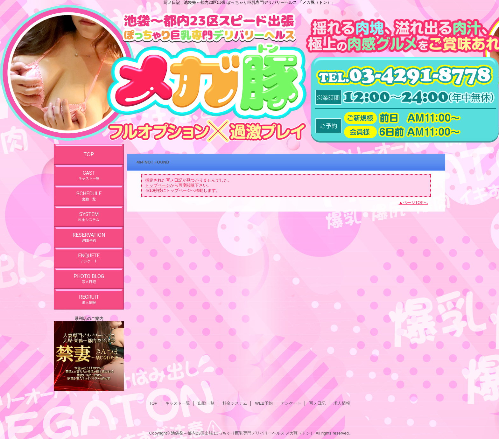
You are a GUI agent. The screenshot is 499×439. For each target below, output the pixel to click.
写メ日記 (317, 403)
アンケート (291, 403)
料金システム (234, 403)
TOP (89, 154)
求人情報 (342, 403)
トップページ (157, 185)
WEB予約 (264, 403)
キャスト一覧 (177, 403)
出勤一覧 (206, 403)
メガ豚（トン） (299, 433)
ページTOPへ (415, 202)
